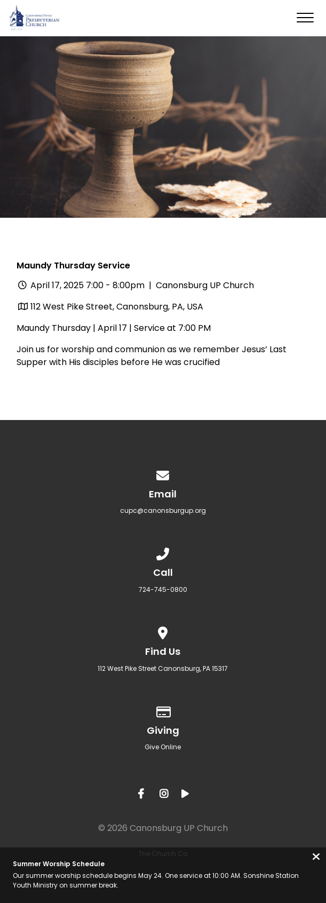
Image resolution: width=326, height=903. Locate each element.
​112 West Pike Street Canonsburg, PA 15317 (163, 668)
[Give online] (163, 710)
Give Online (163, 746)
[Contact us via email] (163, 473)
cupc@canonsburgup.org (163, 510)
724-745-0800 (163, 589)
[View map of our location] (163, 631)
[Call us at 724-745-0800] (163, 552)
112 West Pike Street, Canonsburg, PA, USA (116, 306)
